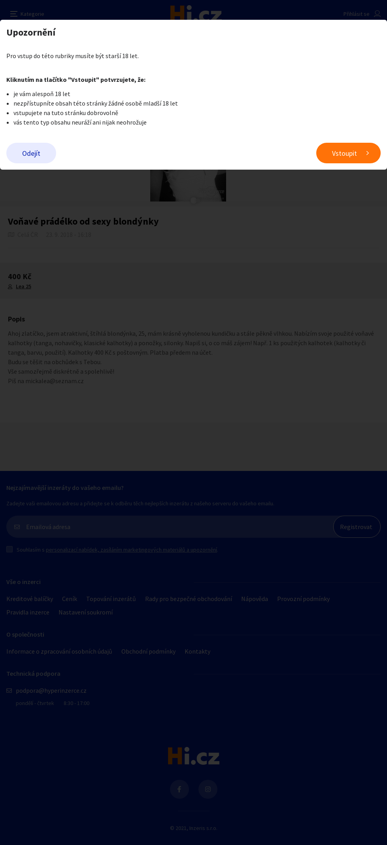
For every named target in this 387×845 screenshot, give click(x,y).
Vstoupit (344, 153)
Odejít (31, 153)
